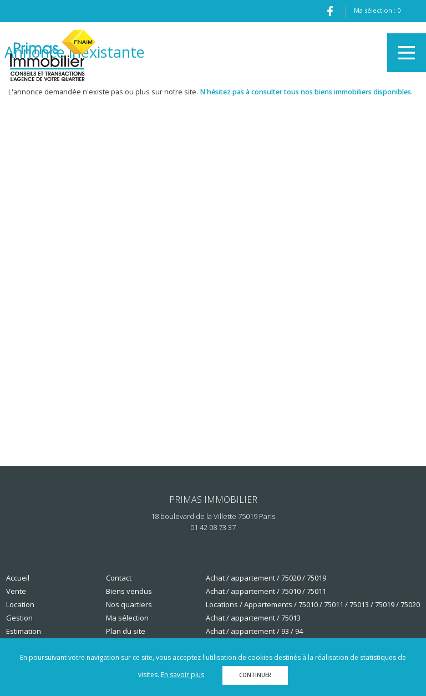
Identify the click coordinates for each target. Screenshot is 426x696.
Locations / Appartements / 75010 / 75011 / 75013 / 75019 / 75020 (313, 604)
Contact (118, 578)
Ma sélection (127, 618)
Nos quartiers (129, 604)
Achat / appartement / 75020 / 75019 (266, 578)
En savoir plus (182, 674)
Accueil (17, 578)
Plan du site (125, 631)
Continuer (255, 675)
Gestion (19, 618)
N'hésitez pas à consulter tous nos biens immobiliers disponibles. (306, 92)
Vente (16, 591)
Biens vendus (129, 591)
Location (20, 604)
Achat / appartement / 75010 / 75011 (266, 591)
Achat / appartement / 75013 (253, 618)
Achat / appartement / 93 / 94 (254, 631)
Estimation (23, 631)
